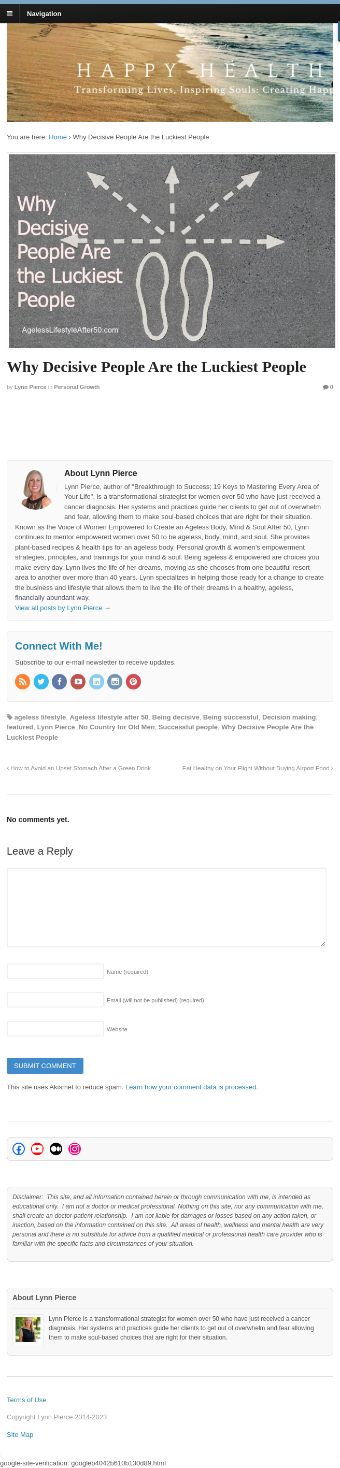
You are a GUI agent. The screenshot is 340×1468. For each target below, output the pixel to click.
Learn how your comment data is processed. (191, 1087)
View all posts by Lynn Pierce (63, 608)
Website (117, 1029)
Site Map (20, 1434)
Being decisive (176, 717)
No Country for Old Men (117, 727)
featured (20, 727)
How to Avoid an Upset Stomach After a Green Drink (79, 768)
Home (58, 137)
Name (127, 972)
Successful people (188, 727)
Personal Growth (77, 387)
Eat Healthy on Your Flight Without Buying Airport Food (257, 768)
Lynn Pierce (31, 387)
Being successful (231, 717)
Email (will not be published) (155, 1000)
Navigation (44, 13)
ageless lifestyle (40, 717)
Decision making (289, 717)
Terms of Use (27, 1400)
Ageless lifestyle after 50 (109, 717)
